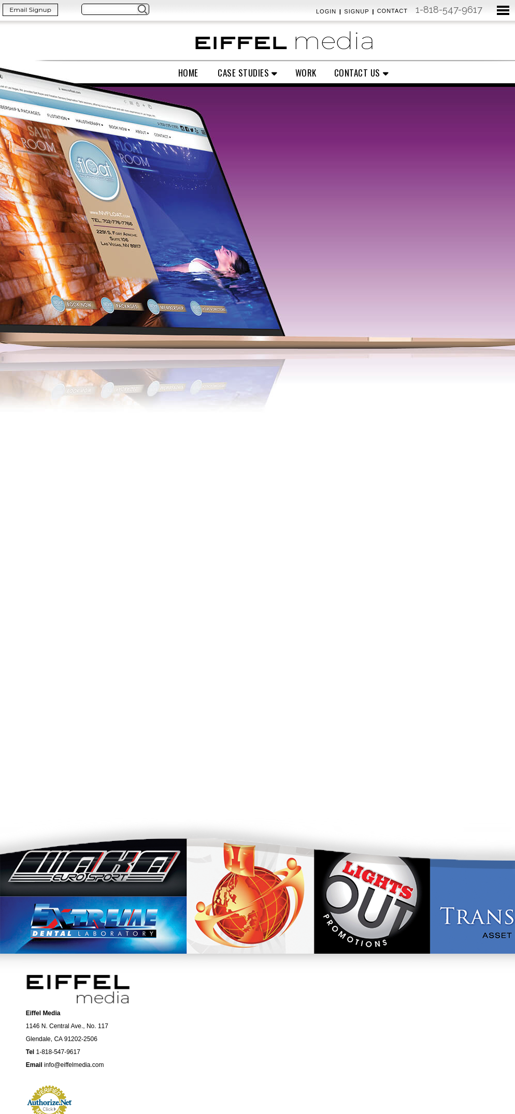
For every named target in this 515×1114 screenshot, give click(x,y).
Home (188, 72)
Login (326, 11)
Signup (356, 11)
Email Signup (30, 9)
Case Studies (243, 72)
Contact (392, 11)
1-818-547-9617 (449, 9)
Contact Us (357, 72)
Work (306, 72)
